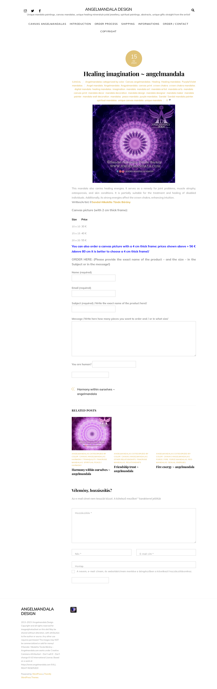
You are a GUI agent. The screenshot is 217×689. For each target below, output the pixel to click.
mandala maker (175, 93)
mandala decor (96, 93)
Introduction (80, 24)
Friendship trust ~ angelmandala (126, 469)
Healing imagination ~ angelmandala (133, 74)
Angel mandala (95, 86)
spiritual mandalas (107, 101)
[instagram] (25, 10)
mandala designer (155, 93)
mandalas (115, 97)
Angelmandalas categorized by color (104, 82)
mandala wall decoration (96, 97)
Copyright (108, 32)
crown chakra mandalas (182, 86)
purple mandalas (149, 97)
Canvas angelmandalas (138, 82)
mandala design (136, 93)
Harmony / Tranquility (84, 460)
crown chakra (160, 86)
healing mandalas (101, 89)
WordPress (37, 674)
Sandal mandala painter (180, 97)
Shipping (128, 24)
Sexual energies (177, 463)
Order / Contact (175, 24)
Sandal (76, 82)
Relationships (133, 463)
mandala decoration (116, 93)
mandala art (143, 89)
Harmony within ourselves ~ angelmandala (96, 392)
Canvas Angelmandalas (47, 24)
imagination (119, 89)
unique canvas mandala (130, 101)
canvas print (145, 86)
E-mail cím (147, 554)
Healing (156, 82)
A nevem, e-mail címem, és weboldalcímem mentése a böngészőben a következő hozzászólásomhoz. (134, 572)
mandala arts (175, 89)
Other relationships (125, 460)
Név (78, 554)
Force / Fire (162, 460)
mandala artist (159, 89)
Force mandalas (178, 460)
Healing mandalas (171, 82)
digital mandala (83, 89)
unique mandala (153, 101)
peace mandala (130, 97)
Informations (148, 24)
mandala (131, 89)
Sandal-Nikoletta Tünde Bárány (111, 202)
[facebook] (40, 10)
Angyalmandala (129, 86)
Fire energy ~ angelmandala (175, 467)
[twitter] (33, 10)
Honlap (79, 567)
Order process (106, 24)
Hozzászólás (83, 513)
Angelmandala (112, 86)
